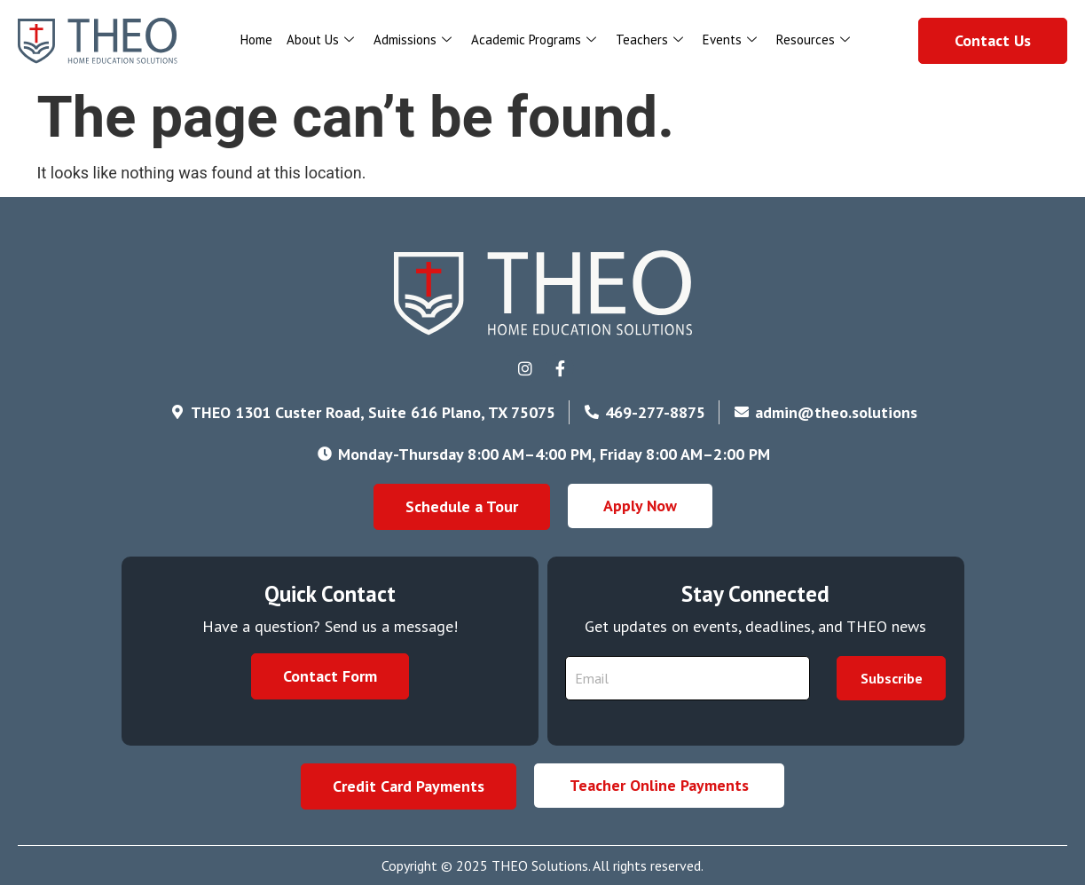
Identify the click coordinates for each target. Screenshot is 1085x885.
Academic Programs (533, 39)
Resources (813, 39)
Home (256, 39)
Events (730, 39)
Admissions (412, 39)
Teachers (649, 39)
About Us (320, 39)
